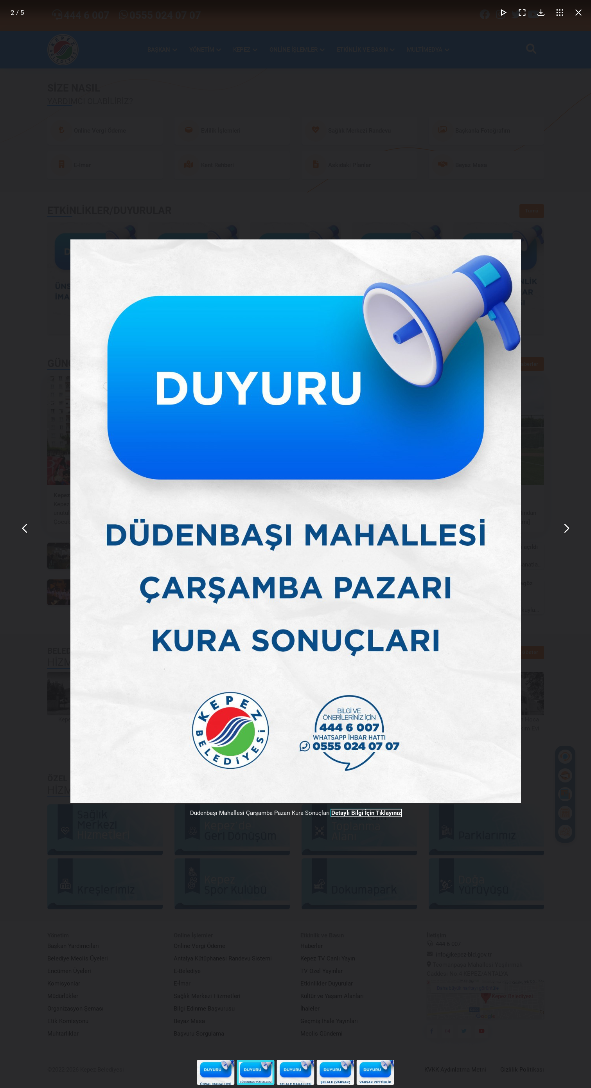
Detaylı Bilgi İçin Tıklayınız (366, 812)
